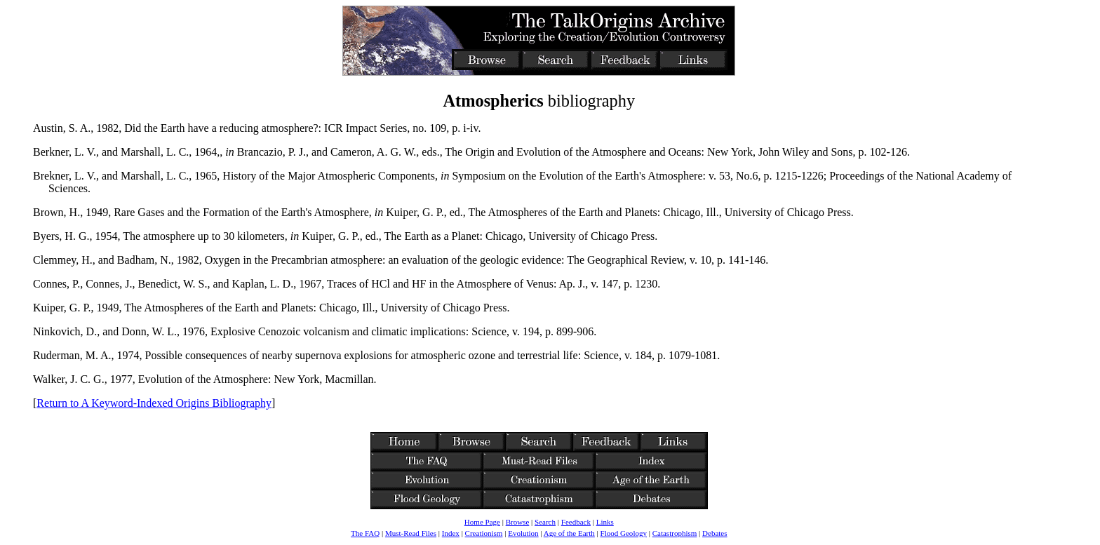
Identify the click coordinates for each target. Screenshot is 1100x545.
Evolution (523, 533)
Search (545, 522)
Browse (518, 522)
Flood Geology (624, 533)
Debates (714, 533)
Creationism (484, 533)
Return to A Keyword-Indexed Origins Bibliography (153, 403)
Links (605, 522)
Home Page (482, 522)
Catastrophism (674, 533)
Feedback (576, 522)
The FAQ (365, 533)
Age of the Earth (569, 533)
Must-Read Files (410, 533)
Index (451, 533)
